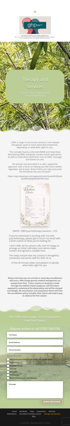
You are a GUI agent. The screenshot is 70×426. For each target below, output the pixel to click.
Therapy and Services (52, 414)
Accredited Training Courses (30, 414)
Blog (33, 416)
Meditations (12, 414)
